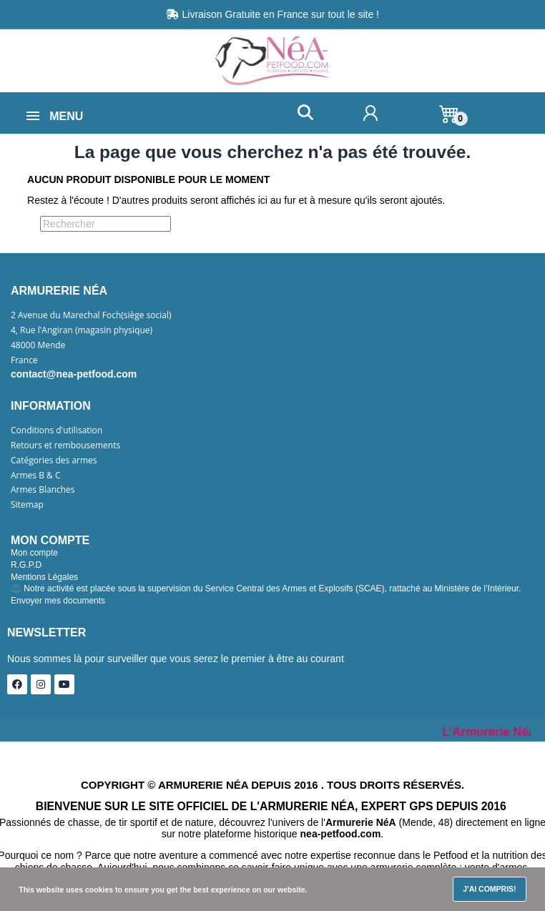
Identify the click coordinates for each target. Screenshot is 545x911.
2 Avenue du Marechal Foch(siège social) (91, 315)
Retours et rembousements (65, 445)
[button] (305, 112)
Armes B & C (35, 476)
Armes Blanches (43, 490)
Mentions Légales (44, 577)
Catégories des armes (54, 461)
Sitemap (27, 505)
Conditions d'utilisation (56, 430)
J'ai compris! (489, 889)
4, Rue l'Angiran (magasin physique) (81, 330)
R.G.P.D (26, 565)
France (24, 360)
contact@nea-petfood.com (74, 374)
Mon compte (34, 553)
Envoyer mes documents (58, 601)
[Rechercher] (105, 224)
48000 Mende (38, 345)
